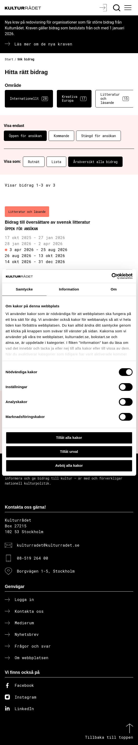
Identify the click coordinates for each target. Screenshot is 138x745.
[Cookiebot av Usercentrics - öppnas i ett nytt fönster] (111, 276)
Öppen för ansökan (25, 135)
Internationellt (29, 98)
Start (9, 59)
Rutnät (33, 161)
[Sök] (117, 8)
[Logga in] (103, 8)
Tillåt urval (69, 451)
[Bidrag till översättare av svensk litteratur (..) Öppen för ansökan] (69, 236)
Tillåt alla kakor (69, 438)
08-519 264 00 (32, 558)
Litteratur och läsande (114, 98)
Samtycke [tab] (24, 289)
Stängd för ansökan (98, 135)
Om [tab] (114, 289)
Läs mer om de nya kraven (43, 43)
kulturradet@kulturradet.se (48, 545)
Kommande (61, 135)
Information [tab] (69, 289)
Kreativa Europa (74, 98)
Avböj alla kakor (69, 465)
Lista (56, 161)
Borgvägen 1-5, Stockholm (46, 571)
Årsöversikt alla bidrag (95, 161)
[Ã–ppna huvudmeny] (128, 7)
